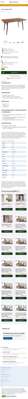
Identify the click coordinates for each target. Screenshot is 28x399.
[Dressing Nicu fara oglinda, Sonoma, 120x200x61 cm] (7, 219)
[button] (14, 72)
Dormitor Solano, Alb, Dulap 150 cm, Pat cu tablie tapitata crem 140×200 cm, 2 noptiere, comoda (21, 315)
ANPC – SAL (3, 385)
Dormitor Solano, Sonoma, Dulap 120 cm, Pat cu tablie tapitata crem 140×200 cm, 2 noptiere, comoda (6, 248)
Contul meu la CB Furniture (5, 376)
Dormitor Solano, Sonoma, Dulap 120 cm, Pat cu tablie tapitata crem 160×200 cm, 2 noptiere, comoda (21, 248)
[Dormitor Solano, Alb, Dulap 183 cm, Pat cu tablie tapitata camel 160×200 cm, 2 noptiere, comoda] (7, 308)
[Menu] (2, 2)
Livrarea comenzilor (4, 377)
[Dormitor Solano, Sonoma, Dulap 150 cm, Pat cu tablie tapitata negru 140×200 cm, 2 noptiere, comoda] (21, 219)
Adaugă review (7, 338)
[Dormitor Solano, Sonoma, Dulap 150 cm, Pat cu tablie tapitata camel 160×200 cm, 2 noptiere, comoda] (7, 263)
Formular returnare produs (5, 381)
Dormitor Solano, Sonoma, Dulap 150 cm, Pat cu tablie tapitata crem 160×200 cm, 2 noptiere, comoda (6, 292)
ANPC (2, 384)
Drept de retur (3, 370)
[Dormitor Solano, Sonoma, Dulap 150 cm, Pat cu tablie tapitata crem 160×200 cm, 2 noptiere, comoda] (7, 285)
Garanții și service (4, 372)
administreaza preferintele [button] (11, 396)
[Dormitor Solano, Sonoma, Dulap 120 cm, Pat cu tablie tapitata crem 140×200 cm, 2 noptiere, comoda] (7, 241)
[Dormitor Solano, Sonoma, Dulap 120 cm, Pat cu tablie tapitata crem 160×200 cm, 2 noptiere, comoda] (21, 241)
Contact (2, 383)
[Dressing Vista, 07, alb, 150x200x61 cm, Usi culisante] (7, 198)
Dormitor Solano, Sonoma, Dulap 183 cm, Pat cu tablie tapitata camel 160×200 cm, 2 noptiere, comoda (21, 270)
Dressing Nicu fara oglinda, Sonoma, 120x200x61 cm (6, 225)
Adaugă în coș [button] (7, 209)
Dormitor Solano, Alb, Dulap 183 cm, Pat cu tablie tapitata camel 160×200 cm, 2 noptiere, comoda (6, 315)
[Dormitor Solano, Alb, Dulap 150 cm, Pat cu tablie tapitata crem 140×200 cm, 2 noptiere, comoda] (21, 308)
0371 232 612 (12, 5)
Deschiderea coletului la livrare (6, 369)
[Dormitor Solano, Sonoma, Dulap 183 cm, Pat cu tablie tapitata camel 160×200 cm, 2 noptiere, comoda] (21, 263)
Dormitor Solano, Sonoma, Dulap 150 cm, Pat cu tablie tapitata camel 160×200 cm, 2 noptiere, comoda (6, 270)
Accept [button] (3, 396)
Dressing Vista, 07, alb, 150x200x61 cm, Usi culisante (6, 204)
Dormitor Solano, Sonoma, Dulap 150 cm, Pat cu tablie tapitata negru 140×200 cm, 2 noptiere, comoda (21, 226)
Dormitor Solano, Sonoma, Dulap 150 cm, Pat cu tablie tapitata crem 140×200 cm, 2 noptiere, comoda (21, 292)
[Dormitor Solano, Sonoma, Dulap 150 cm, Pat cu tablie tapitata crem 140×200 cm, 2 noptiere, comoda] (21, 285)
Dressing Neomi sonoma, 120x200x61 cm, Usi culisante (21, 204)
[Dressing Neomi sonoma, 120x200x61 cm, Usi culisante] (21, 198)
